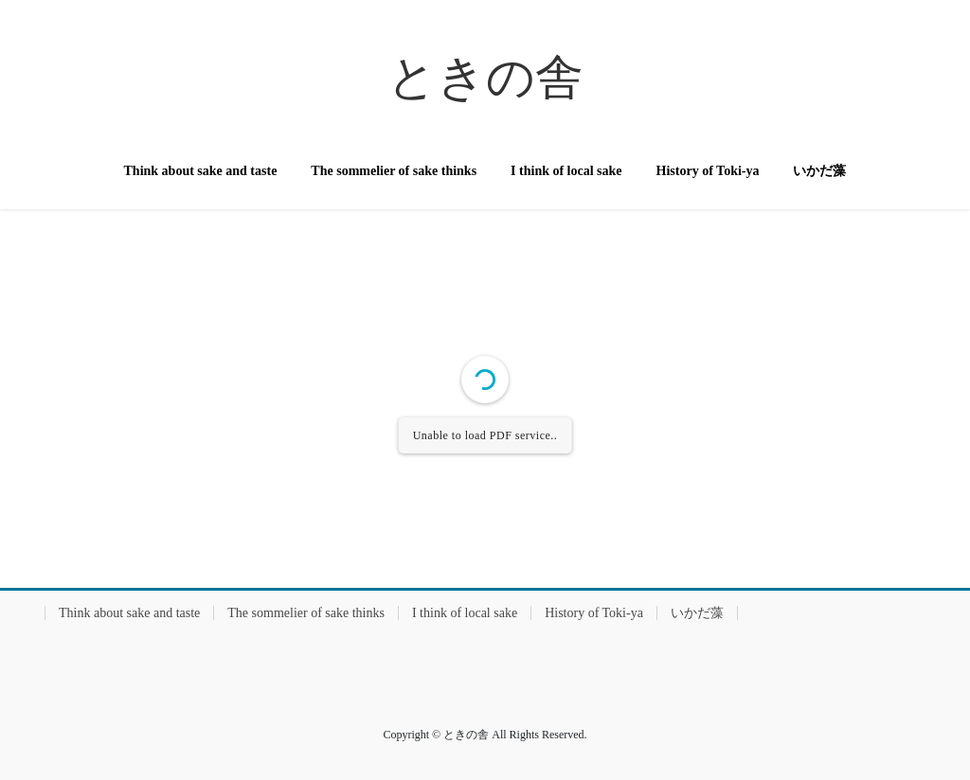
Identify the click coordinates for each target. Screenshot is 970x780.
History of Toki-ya (594, 613)
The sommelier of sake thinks (306, 613)
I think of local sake (464, 613)
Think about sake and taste (129, 613)
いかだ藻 (697, 613)
